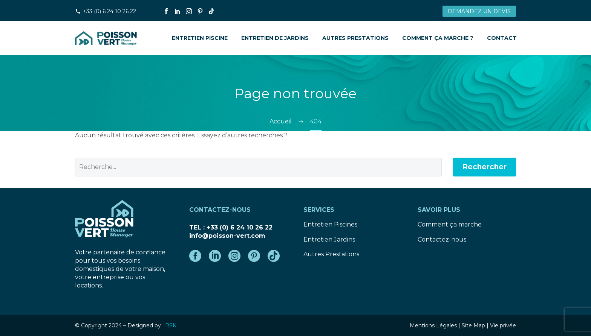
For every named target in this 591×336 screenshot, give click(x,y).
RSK (170, 325)
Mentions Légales (433, 325)
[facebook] (195, 256)
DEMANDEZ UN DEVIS (479, 11)
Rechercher (484, 167)
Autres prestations (355, 38)
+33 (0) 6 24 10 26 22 (109, 11)
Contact (502, 38)
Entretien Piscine (200, 38)
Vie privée (503, 325)
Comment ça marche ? (437, 38)
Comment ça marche (450, 224)
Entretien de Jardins (275, 38)
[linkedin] (215, 256)
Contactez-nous (442, 239)
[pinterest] (254, 256)
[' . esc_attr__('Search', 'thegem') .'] (258, 167)
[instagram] (234, 256)
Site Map (473, 325)
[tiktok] (274, 256)
